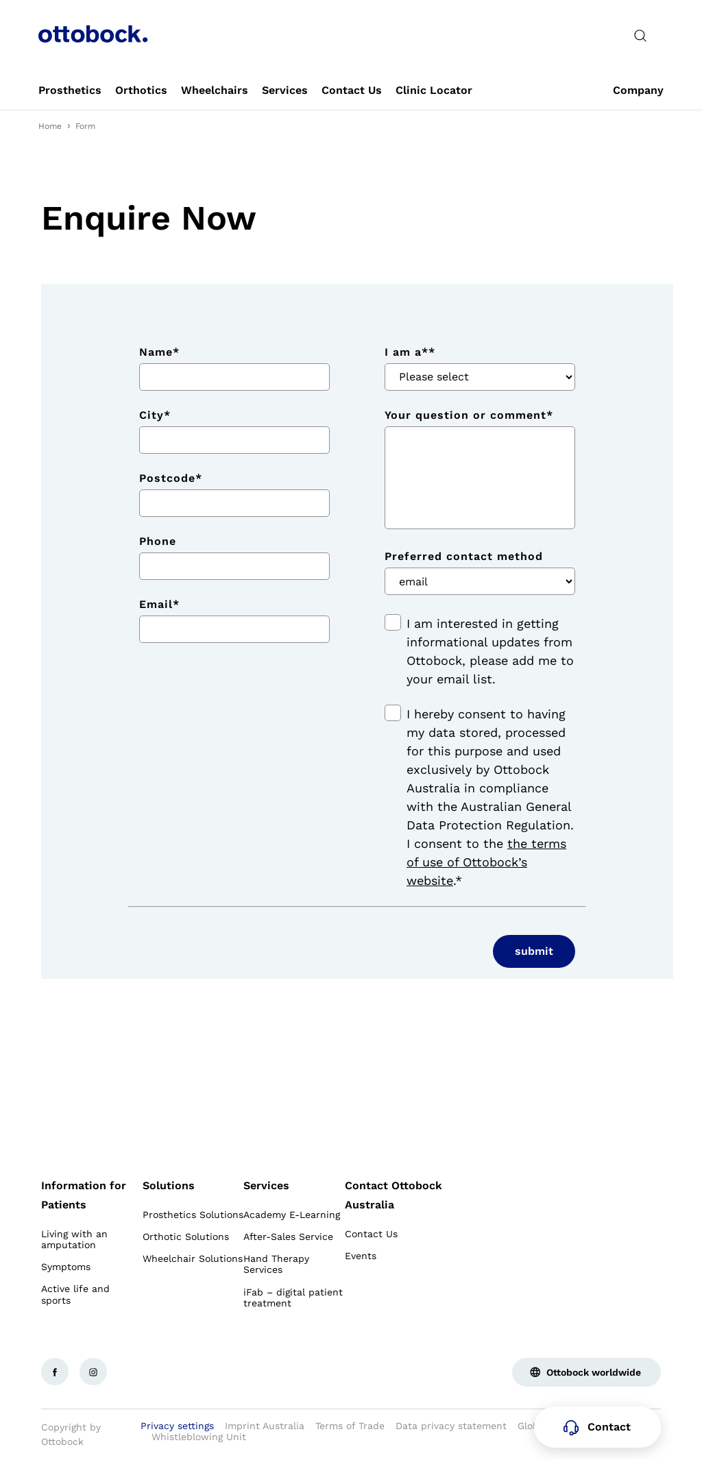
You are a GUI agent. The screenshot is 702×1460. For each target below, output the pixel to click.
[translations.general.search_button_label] (640, 35)
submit (534, 951)
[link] (69, 90)
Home (50, 126)
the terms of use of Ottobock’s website (486, 862)
